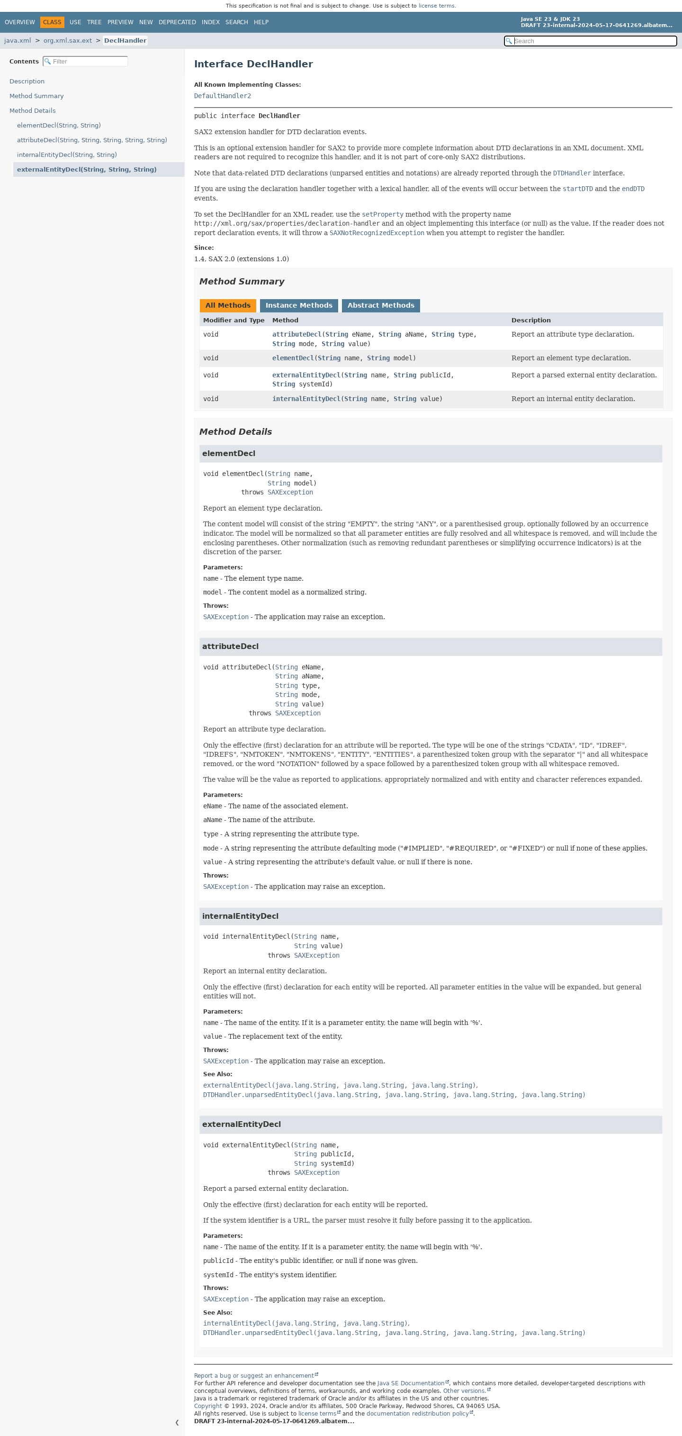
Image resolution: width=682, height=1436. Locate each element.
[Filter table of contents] (85, 61)
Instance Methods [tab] (299, 305)
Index (211, 22)
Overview (20, 22)
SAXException (290, 492)
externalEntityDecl (306, 375)
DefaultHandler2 (222, 96)
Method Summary (36, 96)
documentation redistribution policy (418, 1413)
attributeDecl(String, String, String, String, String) (92, 140)
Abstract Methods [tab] (381, 305)
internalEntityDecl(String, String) (67, 154)
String (336, 334)
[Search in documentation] (590, 41)
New (146, 22)
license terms (437, 6)
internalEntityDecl (306, 398)
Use (75, 22)
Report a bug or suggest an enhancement (254, 1375)
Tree (94, 22)
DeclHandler (125, 40)
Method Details (32, 110)
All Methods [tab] (228, 305)
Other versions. (464, 1391)
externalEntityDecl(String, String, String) (87, 169)
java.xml (17, 40)
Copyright (208, 1406)
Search (236, 22)
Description (27, 81)
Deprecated (177, 22)
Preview (121, 22)
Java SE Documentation (411, 1383)
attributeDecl (297, 334)
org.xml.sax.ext (68, 40)
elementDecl (293, 358)
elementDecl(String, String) (59, 125)
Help (261, 22)
